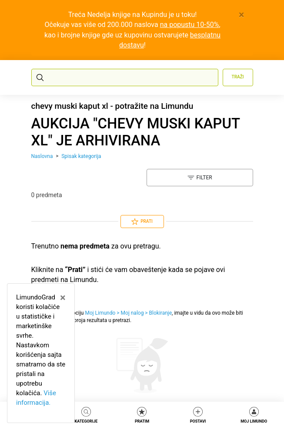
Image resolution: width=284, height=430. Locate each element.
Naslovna (42, 156)
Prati (142, 221)
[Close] (241, 14)
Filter (199, 177)
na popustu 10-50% (189, 24)
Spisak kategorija (81, 156)
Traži (238, 76)
